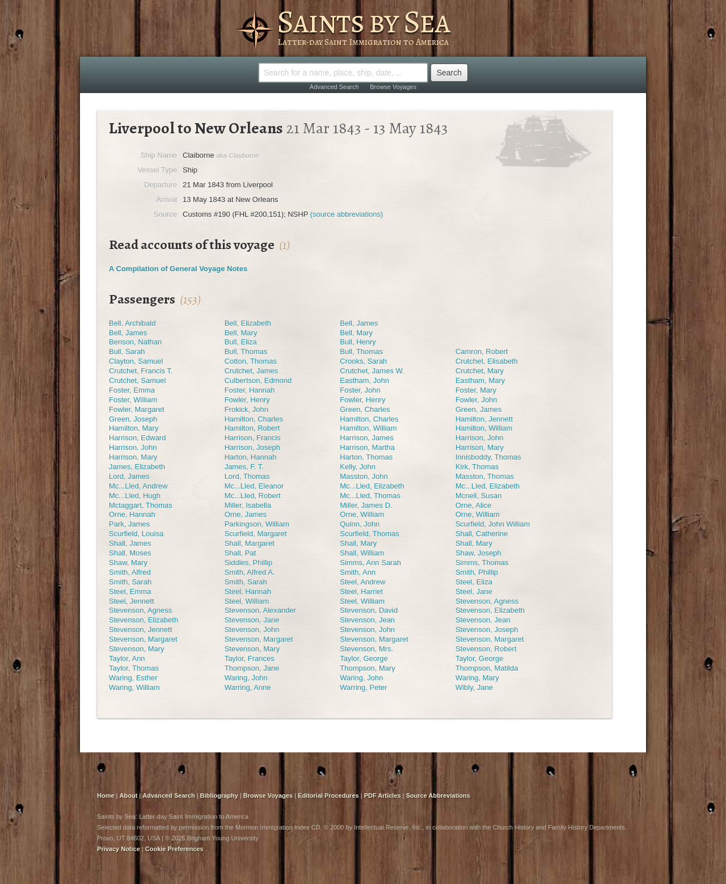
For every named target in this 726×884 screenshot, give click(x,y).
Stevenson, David (369, 610)
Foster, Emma (132, 390)
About (129, 795)
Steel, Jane (473, 591)
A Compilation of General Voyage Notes (178, 268)
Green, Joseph (133, 419)
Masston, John (364, 476)
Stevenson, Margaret (143, 639)
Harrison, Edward (137, 437)
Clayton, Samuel (136, 361)
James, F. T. (244, 466)
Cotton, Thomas (251, 361)
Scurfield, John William (492, 524)
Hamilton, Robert (252, 428)
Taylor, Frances (250, 658)
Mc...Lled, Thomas (370, 495)
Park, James (129, 524)
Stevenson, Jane (252, 620)
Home (106, 795)
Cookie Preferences (174, 848)
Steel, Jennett (131, 601)
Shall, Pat (240, 553)
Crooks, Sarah (363, 361)
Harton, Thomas (366, 457)
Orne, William (362, 514)
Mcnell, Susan (478, 495)
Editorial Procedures (328, 795)
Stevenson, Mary (136, 649)
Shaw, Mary (128, 562)
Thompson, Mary (367, 668)
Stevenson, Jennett (140, 629)
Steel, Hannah (248, 591)
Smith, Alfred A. (250, 572)
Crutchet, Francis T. (140, 371)
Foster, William (133, 399)
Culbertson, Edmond (258, 380)
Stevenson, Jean (367, 620)
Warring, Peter (363, 687)
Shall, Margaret (250, 543)
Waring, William (134, 687)
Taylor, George (364, 658)
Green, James (478, 409)
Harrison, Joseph (252, 447)
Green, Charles (365, 409)
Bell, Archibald (132, 323)
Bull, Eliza (241, 342)
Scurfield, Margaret (256, 533)
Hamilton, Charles (254, 419)
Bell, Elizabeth (248, 323)
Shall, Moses (130, 553)
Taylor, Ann (127, 658)
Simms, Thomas (482, 562)
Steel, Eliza (473, 582)
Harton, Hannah (251, 457)
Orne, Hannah (132, 514)
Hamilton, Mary (133, 428)
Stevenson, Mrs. (366, 649)
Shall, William (362, 553)
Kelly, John (357, 466)
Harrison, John (479, 437)
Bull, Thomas (246, 351)
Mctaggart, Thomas (140, 505)
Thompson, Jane (252, 668)
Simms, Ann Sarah (370, 562)
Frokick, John (246, 409)
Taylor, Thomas (134, 668)
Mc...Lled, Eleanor (254, 486)
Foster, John (360, 390)
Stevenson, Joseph (486, 629)
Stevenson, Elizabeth (490, 610)
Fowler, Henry (247, 399)
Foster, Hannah (250, 390)
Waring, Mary (477, 677)
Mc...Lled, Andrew (138, 486)
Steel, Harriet (361, 591)
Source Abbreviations (438, 795)
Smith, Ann (357, 572)
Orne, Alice (473, 505)
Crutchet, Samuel (137, 380)
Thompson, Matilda (486, 668)
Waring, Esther (133, 677)
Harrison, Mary (479, 447)
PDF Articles (382, 795)
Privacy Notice (118, 848)
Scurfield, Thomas (369, 533)
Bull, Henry (358, 342)
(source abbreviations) (346, 214)
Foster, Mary (475, 390)
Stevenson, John (252, 629)
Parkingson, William (257, 524)
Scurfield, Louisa (136, 533)
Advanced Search (334, 86)
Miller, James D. (366, 505)
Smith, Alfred (130, 572)
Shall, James (130, 543)
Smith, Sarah (130, 582)
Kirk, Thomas (477, 466)
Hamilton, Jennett (484, 419)
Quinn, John (359, 524)
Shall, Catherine (481, 533)
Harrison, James (367, 437)
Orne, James (246, 514)
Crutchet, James (251, 371)
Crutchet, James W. (372, 371)
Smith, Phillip (476, 572)
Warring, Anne (248, 687)
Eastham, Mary (480, 380)
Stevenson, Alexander (260, 610)
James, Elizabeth (137, 466)
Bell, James (359, 323)
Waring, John (246, 677)
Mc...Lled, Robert (253, 495)
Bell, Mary (241, 333)
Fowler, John (476, 399)
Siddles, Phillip (249, 562)
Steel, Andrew (362, 582)
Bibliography (219, 795)
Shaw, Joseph (478, 553)
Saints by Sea (363, 21)
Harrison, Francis (253, 437)
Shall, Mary (358, 543)
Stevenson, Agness (486, 601)
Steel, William (247, 601)
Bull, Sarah (127, 351)
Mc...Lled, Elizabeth (372, 486)
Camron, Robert (481, 351)
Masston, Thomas (484, 476)
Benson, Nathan (135, 342)
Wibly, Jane (474, 687)
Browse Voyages (393, 86)
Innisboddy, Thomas (488, 457)
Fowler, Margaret (136, 409)
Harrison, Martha (367, 447)
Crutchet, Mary (479, 371)
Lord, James (129, 476)
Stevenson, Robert (486, 649)
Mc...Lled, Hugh (135, 495)
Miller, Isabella (248, 505)
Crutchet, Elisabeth (486, 361)
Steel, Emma (130, 591)
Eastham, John (364, 380)
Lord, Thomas (247, 476)
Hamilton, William (368, 428)
